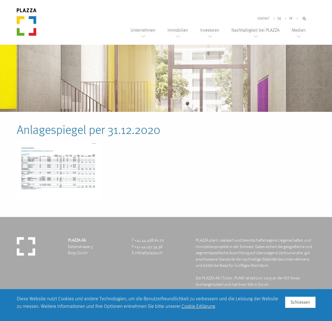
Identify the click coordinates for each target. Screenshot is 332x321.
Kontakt (263, 19)
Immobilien (178, 30)
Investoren (209, 30)
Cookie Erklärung (198, 306)
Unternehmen (143, 30)
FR (290, 19)
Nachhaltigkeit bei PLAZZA (255, 30)
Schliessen (300, 302)
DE (279, 19)
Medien (298, 30)
